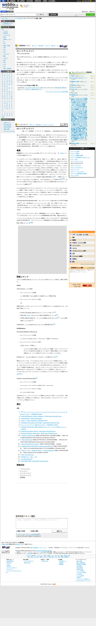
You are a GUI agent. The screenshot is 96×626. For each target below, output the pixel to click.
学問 (4, 47)
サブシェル (74, 89)
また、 (45, 80)
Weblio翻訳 (79, 565)
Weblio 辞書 (87, 1)
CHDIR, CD (74, 95)
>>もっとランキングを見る (87, 264)
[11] (57, 314)
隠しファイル (36, 87)
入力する (40, 72)
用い (40, 80)
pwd (26, 80)
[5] (31, 183)
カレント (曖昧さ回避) (77, 155)
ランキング (47, 45)
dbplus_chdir (75, 81)
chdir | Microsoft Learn (27, 453)
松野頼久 (74, 259)
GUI (18, 62)
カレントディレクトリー (40, 62)
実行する (59, 64)
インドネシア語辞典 (81, 571)
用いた (22, 62)
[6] (21, 202)
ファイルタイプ (29, 87)
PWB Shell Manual (27, 439)
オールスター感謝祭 (77, 256)
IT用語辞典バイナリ (24, 45)
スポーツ (5, 58)
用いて (18, 64)
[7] (59, 217)
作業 (45, 57)
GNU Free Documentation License (43, 549)
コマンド (40, 64)
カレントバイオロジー (77, 167)
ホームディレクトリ (25, 474)
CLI (72, 92)
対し (35, 64)
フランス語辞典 (80, 569)
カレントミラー (75, 169)
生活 (4, 51)
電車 (4, 37)
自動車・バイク (7, 39)
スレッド (51, 179)
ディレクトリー (59, 57)
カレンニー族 (74, 175)
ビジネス (5, 31)
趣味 (4, 56)
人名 (4, 64)
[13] (32, 319)
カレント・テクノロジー (77, 171)
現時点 (40, 57)
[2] (61, 178)
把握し (50, 62)
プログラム (27, 62)
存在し (44, 77)
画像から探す (27, 561)
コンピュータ (11, 18)
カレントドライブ (76, 165)
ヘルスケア (6, 54)
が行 (24, 64)
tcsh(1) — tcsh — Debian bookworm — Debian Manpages (38, 449)
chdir (72, 76)
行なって (49, 57)
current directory (24, 53)
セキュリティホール (34, 218)
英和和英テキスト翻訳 (25, 515)
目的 (53, 72)
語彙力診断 (7, 129)
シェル (27, 288)
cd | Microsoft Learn (26, 458)
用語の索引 (41, 45)
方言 (4, 66)
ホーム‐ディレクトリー (77, 78)
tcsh (32, 324)
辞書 (3, 1)
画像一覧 (53, 45)
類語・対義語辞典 (11, 1)
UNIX (48, 77)
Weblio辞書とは (10, 560)
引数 (48, 338)
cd (62, 80)
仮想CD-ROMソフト (36, 89)
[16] (19, 373)
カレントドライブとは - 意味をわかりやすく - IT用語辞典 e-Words (39, 424)
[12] (58, 317)
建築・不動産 (6, 45)
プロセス (20, 169)
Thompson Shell (30, 312)
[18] (36, 377)
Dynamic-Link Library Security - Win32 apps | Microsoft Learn (38, 430)
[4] (64, 178)
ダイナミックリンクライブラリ (25, 213)
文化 (4, 49)
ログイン (79, 1)
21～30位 (85, 234)
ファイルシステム (34, 137)
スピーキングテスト (9, 131)
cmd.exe (34, 331)
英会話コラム (7, 122)
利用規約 (9, 565)
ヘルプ (93, 1)
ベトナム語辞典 (80, 574)
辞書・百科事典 (7, 68)
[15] (57, 356)
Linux (23, 188)
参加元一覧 (92, 11)
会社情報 (61, 561)
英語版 (28, 315)
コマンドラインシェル (32, 188)
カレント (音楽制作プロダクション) (80, 157)
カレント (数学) (75, 153)
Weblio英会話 (7, 124)
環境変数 (22, 476)
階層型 (23, 140)
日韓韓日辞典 (38, 1)
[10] (55, 311)
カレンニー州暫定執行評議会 (79, 173)
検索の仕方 (9, 561)
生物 (4, 60)
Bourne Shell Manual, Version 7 (30, 443)
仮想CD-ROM (58, 87)
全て (3, 29)
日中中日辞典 (29, 1)
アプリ (44, 205)
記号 (3, 117)
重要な (48, 66)
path (62, 153)
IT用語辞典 (19, 18)
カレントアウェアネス (77, 161)
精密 (73, 237)
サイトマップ (10, 568)
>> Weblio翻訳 (91, 267)
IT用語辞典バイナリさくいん (39, 546)
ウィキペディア (23, 124)
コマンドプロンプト (43, 348)
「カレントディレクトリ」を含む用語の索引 (29, 533)
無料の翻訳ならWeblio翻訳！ (27, 6)
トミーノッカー (76, 245)
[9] (32, 222)
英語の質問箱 (7, 127)
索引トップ (34, 45)
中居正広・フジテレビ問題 (79, 242)
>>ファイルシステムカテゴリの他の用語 (57, 91)
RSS (54, 583)
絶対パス (64, 62)
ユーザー (35, 57)
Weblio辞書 (30, 552)
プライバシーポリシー (12, 566)
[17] (21, 373)
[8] (31, 222)
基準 (37, 66)
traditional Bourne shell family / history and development (37, 445)
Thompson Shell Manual (28, 434)
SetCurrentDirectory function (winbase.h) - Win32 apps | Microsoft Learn (41, 415)
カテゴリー (51, 124)
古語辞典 (45, 1)
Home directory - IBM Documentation (31, 417)
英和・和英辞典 (21, 1)
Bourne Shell (29, 317)
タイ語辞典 (79, 573)
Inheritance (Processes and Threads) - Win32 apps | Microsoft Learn (40, 421)
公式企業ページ (62, 560)
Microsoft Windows (28, 200)
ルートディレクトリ (28, 161)
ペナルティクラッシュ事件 (79, 250)
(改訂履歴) (43, 551)
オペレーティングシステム (37, 279)
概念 (73, 261)
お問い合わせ (45, 560)
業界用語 (5, 33)
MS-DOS (19, 200)
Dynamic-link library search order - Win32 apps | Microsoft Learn (39, 432)
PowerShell (32, 377)
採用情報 (61, 563)
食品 (4, 62)
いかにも (74, 248)
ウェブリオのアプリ (29, 560)
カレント (73, 87)
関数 (52, 169)
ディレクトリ (62, 137)
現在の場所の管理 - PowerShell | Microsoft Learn (34, 460)
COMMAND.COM (27, 331)
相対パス (32, 66)
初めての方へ (85, 11)
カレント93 (74, 159)
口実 (73, 253)
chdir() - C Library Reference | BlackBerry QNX (34, 419)
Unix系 (37, 161)
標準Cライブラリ (41, 169)
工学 (4, 43)
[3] (63, 178)
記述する (24, 74)
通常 (18, 70)
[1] (20, 139)
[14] (54, 323)
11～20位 (79, 234)
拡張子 (41, 87)
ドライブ (36, 77)
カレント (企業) (75, 151)
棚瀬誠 (74, 240)
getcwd (73, 85)
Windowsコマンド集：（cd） (29, 456)
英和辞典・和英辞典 (81, 563)
